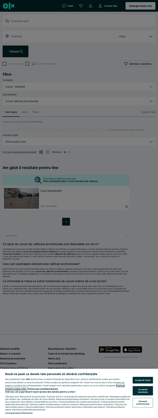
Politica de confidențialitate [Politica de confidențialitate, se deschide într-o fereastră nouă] (43, 388)
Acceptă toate (143, 380)
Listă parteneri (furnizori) (18, 413)
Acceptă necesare (143, 390)
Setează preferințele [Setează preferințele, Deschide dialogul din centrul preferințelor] (143, 402)
